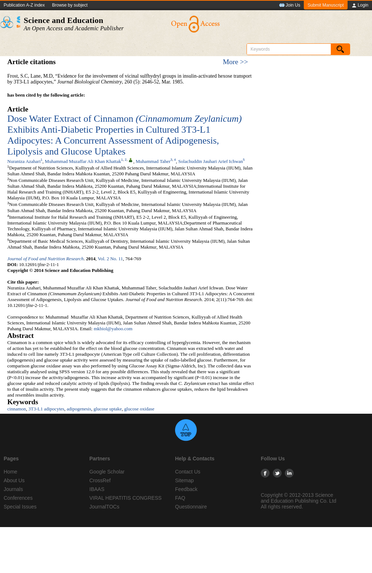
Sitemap (184, 480)
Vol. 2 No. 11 (110, 258)
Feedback (186, 489)
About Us (14, 480)
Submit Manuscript (325, 5)
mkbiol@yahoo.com (113, 328)
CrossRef (100, 480)
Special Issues (20, 507)
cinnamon (16, 409)
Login (359, 5)
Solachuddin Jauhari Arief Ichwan (210, 161)
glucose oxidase (139, 409)
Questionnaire (191, 507)
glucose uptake (107, 409)
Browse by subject (70, 5)
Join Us (289, 5)
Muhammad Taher (153, 161)
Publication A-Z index (24, 5)
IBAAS (96, 489)
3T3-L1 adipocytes (46, 409)
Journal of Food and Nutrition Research (45, 258)
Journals (13, 489)
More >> (235, 62)
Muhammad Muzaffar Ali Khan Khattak (83, 161)
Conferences (18, 498)
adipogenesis (79, 409)
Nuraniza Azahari (23, 161)
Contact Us (187, 472)
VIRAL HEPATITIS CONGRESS (125, 498)
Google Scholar (107, 472)
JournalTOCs (104, 507)
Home (10, 472)
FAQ (180, 498)
